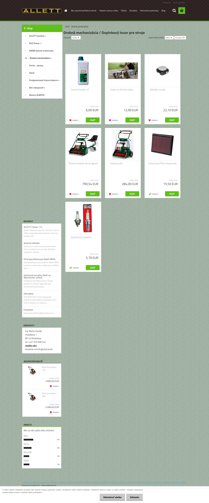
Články (124, 10)
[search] (174, 10)
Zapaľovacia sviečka (81, 237)
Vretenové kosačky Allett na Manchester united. (37, 276)
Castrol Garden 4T (80, 89)
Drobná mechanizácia (79, 26)
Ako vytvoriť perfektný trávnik (84, 10)
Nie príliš (28, 452)
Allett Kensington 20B (49, 395)
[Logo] (42, 10)
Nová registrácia (179, 2)
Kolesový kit (116, 163)
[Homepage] (65, 10)
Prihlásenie (167, 2)
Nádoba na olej (157, 89)
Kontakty (133, 10)
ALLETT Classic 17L (33, 227)
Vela (26, 435)
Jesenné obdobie (32, 243)
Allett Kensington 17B (49, 368)
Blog (163, 10)
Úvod (67, 26)
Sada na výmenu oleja (121, 89)
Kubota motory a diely (108, 10)
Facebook (28, 309)
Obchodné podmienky (149, 10)
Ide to (26, 443)
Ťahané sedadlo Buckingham (83, 163)
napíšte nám (31, 345)
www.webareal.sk (48, 485)
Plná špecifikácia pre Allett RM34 (40, 259)
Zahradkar (29, 293)
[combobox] (169, 37)
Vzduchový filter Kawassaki (162, 163)
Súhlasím (134, 497)
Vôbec (26, 460)
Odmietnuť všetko (112, 497)
